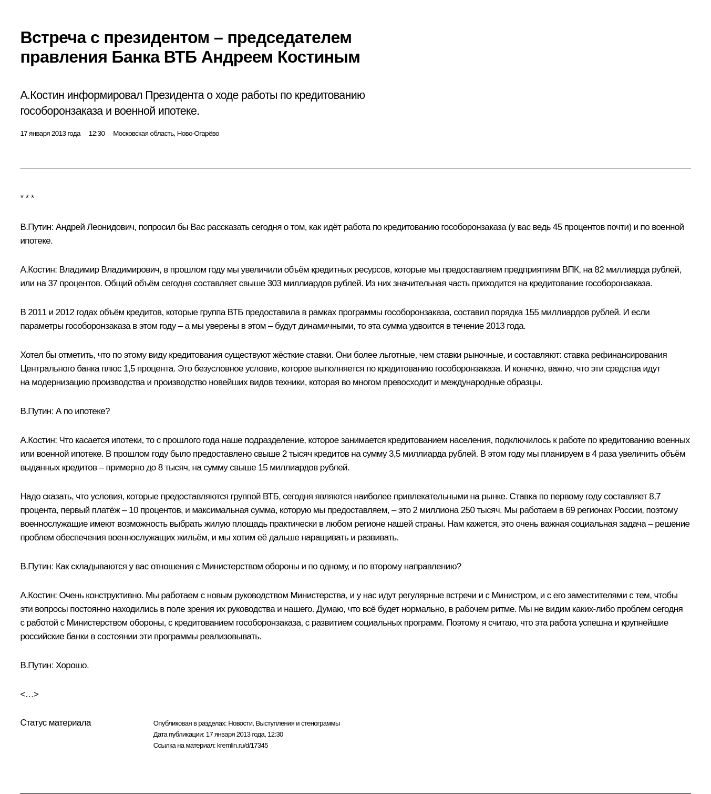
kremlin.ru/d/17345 (242, 745)
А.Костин (37, 270)
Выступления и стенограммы (297, 723)
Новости (240, 723)
